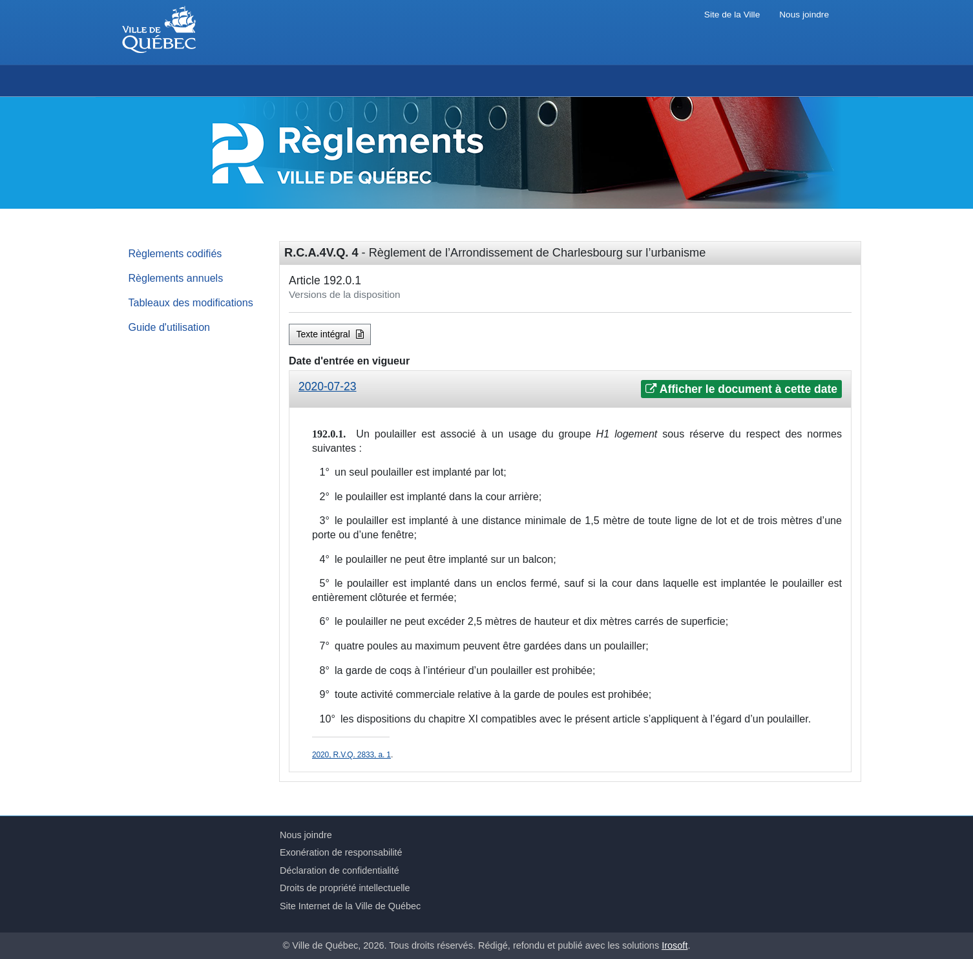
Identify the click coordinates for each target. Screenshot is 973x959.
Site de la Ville (732, 14)
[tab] (570, 389)
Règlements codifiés (175, 253)
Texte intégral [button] (330, 334)
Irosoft (674, 945)
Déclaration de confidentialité (339, 870)
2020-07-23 (327, 386)
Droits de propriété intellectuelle (345, 888)
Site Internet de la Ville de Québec (350, 906)
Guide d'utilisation (170, 327)
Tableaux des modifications (191, 302)
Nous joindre (804, 14)
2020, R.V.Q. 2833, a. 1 (351, 754)
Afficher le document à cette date (741, 389)
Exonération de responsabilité (341, 852)
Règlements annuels (176, 278)
